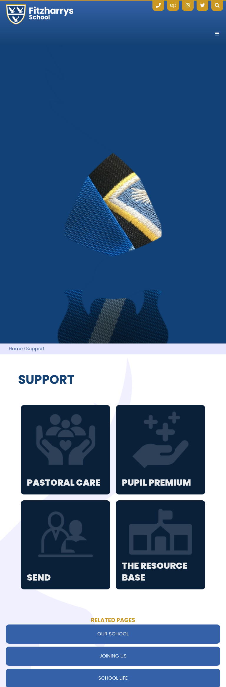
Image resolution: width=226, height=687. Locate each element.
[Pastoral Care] (65, 449)
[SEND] (65, 545)
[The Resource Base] (160, 545)
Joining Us (113, 656)
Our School (113, 633)
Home (16, 349)
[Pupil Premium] (160, 449)
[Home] (39, 14)
